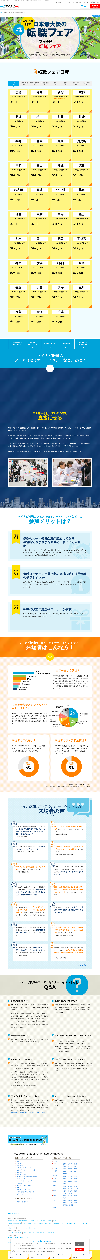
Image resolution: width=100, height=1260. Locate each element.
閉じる (79, 1244)
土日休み (17, 1237)
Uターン (56, 1220)
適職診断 (30, 1223)
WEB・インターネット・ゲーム (25, 1181)
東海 (80, 2)
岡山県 (75, 1191)
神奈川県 (65, 1173)
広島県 (64, 1193)
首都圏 (68, 2)
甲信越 (72, 2)
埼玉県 (64, 1171)
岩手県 (70, 1164)
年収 (24, 1223)
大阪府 (75, 1186)
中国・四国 (76, 83)
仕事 (35, 1223)
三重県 (64, 1183)
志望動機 (43, 1220)
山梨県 (70, 1176)
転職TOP (2, 12)
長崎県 (75, 1200)
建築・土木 (20, 1187)
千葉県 (70, 1171)
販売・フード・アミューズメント (26, 1168)
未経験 (10, 1237)
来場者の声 (66, 343)
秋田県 (64, 1166)
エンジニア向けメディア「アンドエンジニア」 (78, 1223)
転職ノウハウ (48, 1223)
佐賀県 (70, 1200)
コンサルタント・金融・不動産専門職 (27, 1176)
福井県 (75, 1178)
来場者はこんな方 (49, 343)
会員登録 (95, 6)
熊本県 (64, 1203)
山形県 (70, 1166)
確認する (79, 1249)
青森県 (64, 1164)
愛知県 (75, 1181)
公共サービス (20, 1194)
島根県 (70, 1191)
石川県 (70, 1178)
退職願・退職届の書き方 (15, 1223)
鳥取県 (64, 1191)
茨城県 (64, 1168)
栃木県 (70, 1168)
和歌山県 (76, 1188)
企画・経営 (20, 1163)
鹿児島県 (65, 1205)
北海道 (55, 2)
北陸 (77, 2)
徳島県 (64, 1196)
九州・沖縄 (86, 83)
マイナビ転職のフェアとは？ (16, 343)
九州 (94, 2)
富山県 (64, 1178)
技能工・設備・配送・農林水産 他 (26, 1192)
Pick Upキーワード (22, 1228)
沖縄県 (71, 1205)
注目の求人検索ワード (34, 1228)
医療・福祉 (20, 1172)
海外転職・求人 (51, 1232)
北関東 (63, 2)
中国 (87, 2)
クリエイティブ (21, 1178)
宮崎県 (75, 1203)
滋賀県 (64, 1186)
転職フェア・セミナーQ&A (82, 343)
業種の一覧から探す (22, 1202)
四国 (91, 2)
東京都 (75, 1171)
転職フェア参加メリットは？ (33, 343)
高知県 (64, 1198)
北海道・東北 (24, 83)
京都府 (70, 1186)
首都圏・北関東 (34, 83)
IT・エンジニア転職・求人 (15, 1232)
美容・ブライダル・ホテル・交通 (26, 1170)
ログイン (86, 6)
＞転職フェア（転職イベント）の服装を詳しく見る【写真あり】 (29, 1112)
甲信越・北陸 (45, 83)
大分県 (70, 1203)
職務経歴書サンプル (23, 1220)
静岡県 (70, 1181)
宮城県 (75, 1164)
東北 (60, 2)
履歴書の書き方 (13, 1220)
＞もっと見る (82, 965)
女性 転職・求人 (41, 1232)
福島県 (75, 1166)
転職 (10, 1228)
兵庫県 (64, 1188)
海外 (98, 2)
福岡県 (64, 1200)
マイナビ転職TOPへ (15, 1213)
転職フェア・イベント (59, 1223)
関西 (84, 2)
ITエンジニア (20, 1183)
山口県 (70, 1193)
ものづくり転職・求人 (29, 1232)
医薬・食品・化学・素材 (23, 1189)
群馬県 (75, 1168)
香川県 (70, 1196)
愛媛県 (75, 1196)
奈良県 (70, 1188)
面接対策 (41, 1223)
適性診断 (50, 1220)
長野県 (75, 1176)
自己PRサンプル (35, 1220)
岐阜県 (64, 1181)
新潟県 (64, 1176)
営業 (18, 1161)
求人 (15, 1228)
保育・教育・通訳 (21, 1174)
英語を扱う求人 (25, 1237)
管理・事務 (20, 1165)
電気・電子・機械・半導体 (24, 1185)
